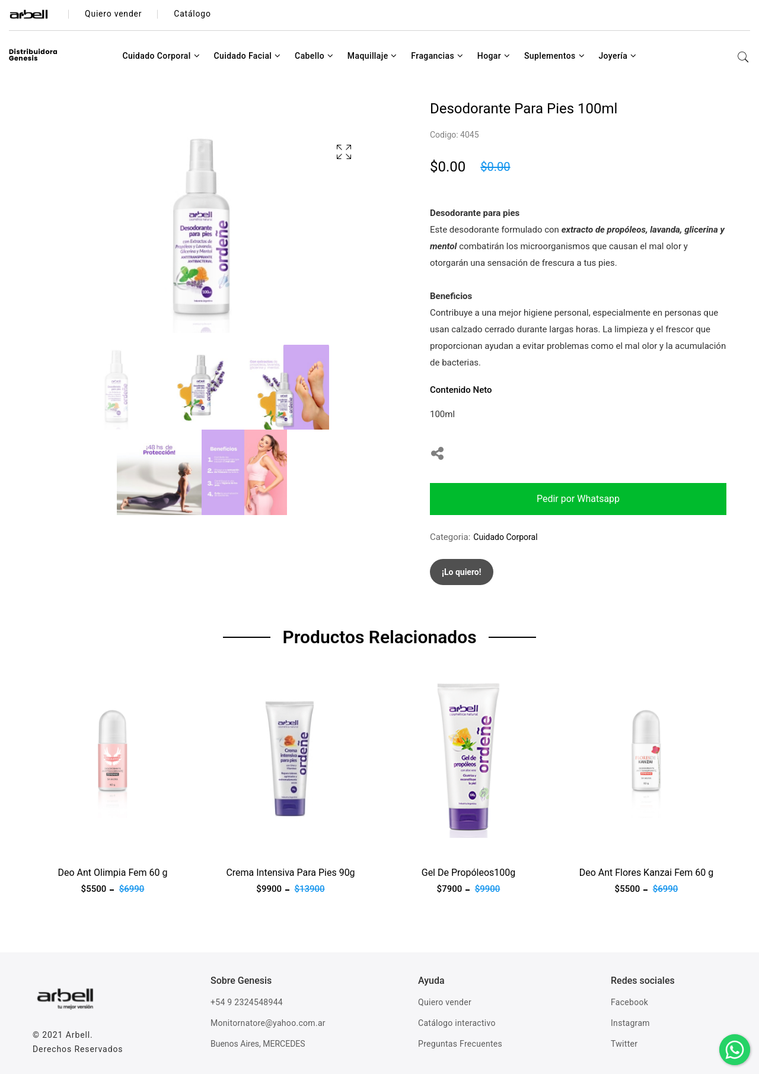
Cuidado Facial (246, 56)
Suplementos (554, 56)
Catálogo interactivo (457, 1023)
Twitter (624, 1043)
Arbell (78, 1035)
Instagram (630, 1023)
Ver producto (58, 845)
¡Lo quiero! (461, 572)
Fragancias (437, 56)
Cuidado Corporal (161, 56)
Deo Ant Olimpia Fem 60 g (112, 872)
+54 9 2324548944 (247, 1002)
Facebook (629, 1002)
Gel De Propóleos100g (469, 872)
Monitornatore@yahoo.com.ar (268, 1023)
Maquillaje (372, 56)
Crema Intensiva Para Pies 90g (290, 872)
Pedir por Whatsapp (578, 498)
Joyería (617, 56)
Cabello (314, 56)
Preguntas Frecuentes (460, 1043)
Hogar (494, 56)
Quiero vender (444, 1002)
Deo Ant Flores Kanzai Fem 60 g (646, 872)
